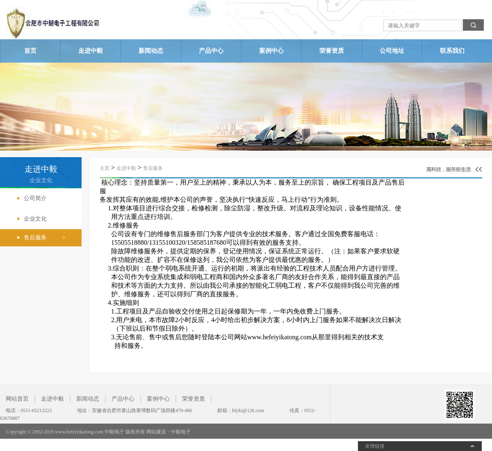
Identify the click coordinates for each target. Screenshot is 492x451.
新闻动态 (151, 50)
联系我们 (452, 50)
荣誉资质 (331, 50)
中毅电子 (181, 432)
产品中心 (211, 50)
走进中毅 (90, 50)
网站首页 (17, 399)
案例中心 (271, 50)
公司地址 (392, 50)
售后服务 (153, 168)
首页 (30, 50)
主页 (104, 168)
